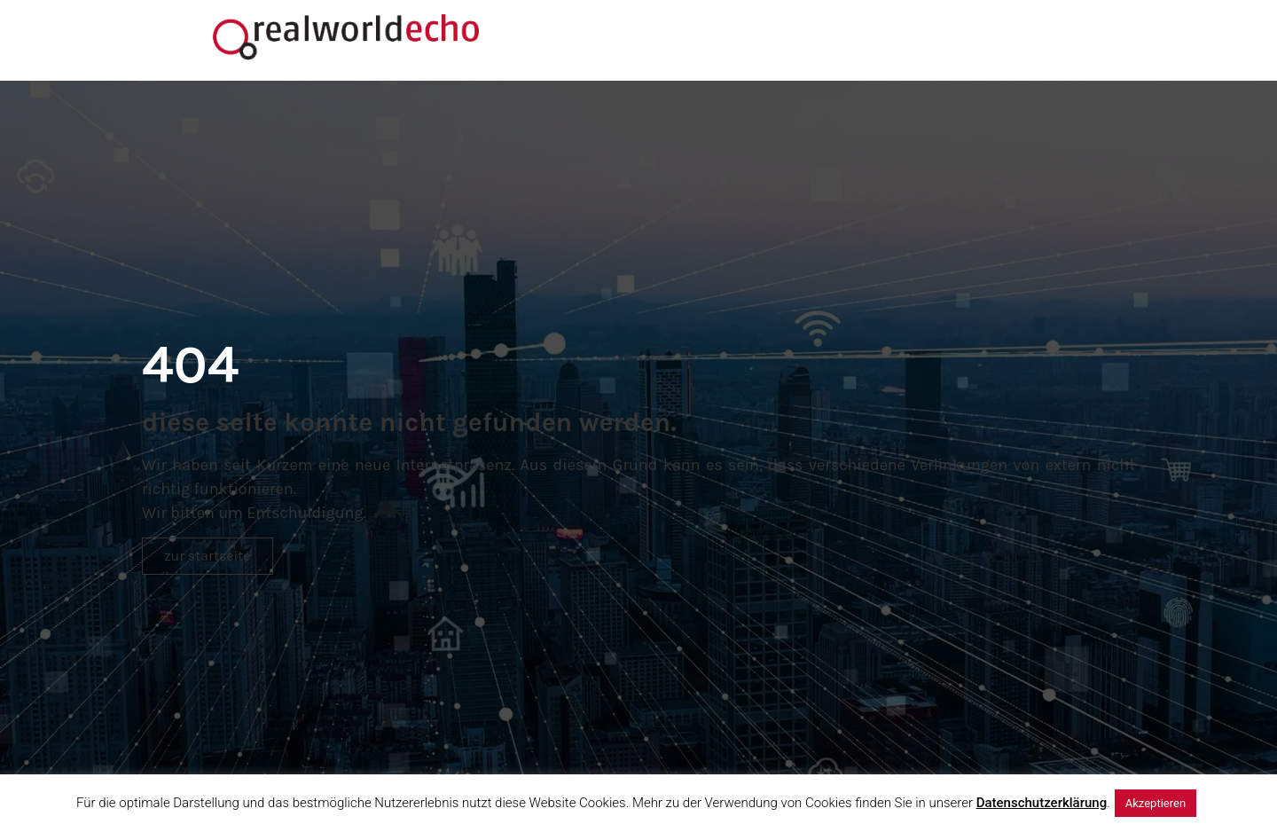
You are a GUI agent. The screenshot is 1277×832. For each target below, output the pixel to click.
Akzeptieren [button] (1155, 803)
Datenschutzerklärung (1041, 803)
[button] (207, 556)
